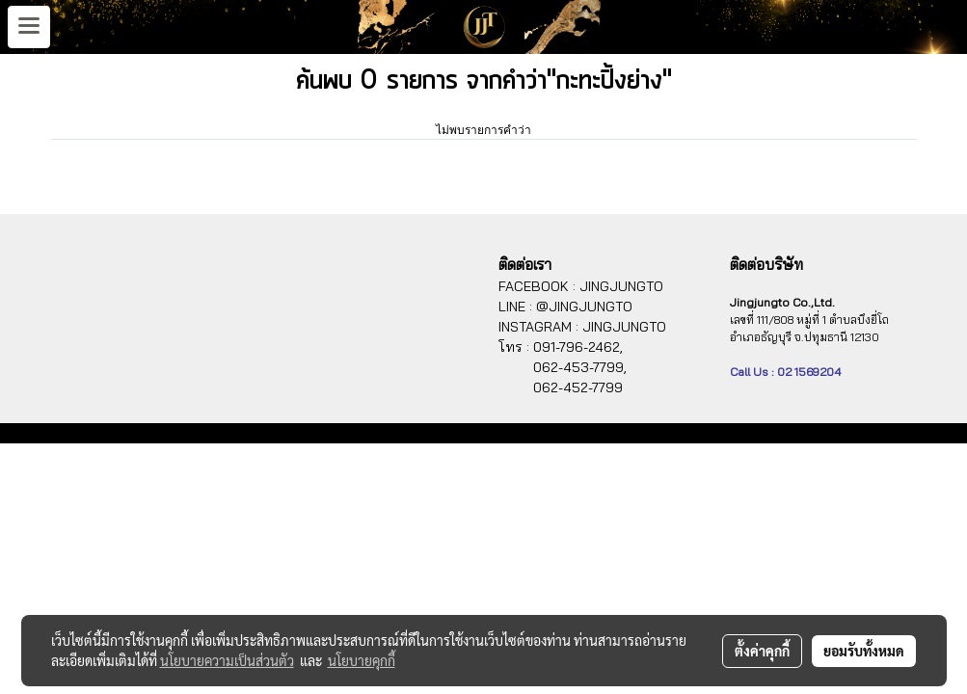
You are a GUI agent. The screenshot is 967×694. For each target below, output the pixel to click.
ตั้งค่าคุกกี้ (762, 650)
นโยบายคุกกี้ (361, 660)
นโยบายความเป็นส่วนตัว (227, 660)
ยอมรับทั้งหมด (863, 650)
